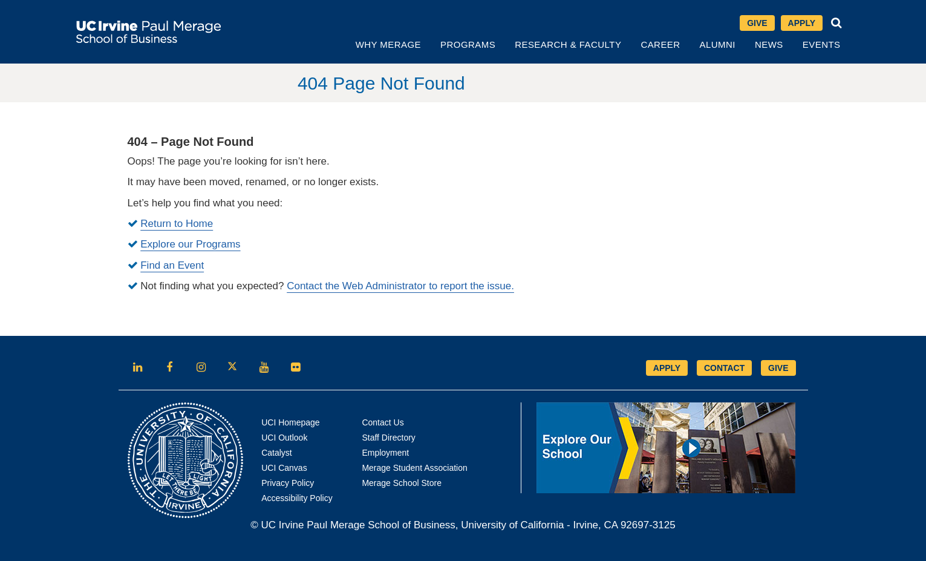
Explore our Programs (190, 244)
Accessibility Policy (296, 498)
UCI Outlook (284, 437)
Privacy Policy (287, 483)
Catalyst (276, 453)
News (769, 44)
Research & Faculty (568, 44)
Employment (385, 453)
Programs (467, 44)
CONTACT (724, 368)
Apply (805, 23)
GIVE (778, 368)
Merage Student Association (414, 468)
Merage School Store (402, 483)
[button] (836, 23)
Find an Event (172, 265)
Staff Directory (388, 437)
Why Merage (388, 44)
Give (757, 23)
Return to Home (176, 223)
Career (660, 44)
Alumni (717, 44)
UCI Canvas (284, 468)
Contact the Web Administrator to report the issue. (400, 286)
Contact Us (382, 422)
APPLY (666, 368)
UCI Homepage (290, 422)
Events (822, 44)
